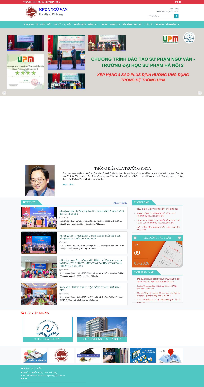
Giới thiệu (45, 24)
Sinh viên (115, 24)
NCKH (105, 24)
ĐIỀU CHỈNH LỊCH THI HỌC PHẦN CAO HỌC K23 (157, 209)
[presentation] (4, 93)
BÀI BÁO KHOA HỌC (132, 24)
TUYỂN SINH (80, 24)
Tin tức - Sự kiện (63, 24)
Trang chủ (31, 24)
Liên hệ (148, 24)
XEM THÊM (69, 184)
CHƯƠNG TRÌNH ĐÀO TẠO (167, 24)
